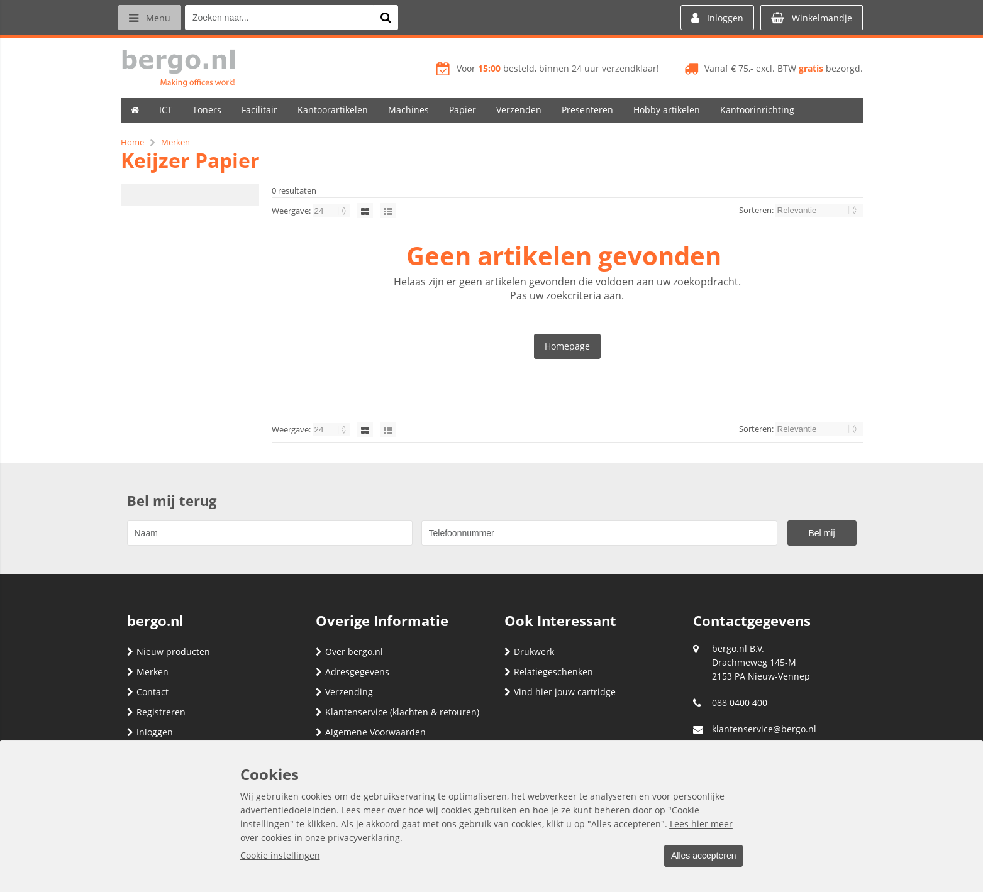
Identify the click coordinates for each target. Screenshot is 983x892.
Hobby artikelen (666, 110)
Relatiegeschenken (548, 672)
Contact (148, 692)
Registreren (156, 712)
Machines (408, 110)
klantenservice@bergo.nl (764, 729)
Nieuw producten (168, 652)
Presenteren (587, 110)
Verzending (344, 692)
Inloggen (150, 732)
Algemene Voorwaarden (371, 732)
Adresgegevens (352, 672)
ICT (165, 110)
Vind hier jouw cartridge (560, 692)
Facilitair (259, 110)
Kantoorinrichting (757, 110)
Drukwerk (529, 652)
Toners (206, 110)
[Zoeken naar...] (390, 17)
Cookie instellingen (280, 856)
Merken (148, 672)
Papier (462, 110)
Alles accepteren (700, 856)
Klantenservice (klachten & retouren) (397, 712)
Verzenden (518, 110)
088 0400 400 (739, 702)
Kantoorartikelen (332, 110)
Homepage (567, 346)
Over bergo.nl (349, 652)
